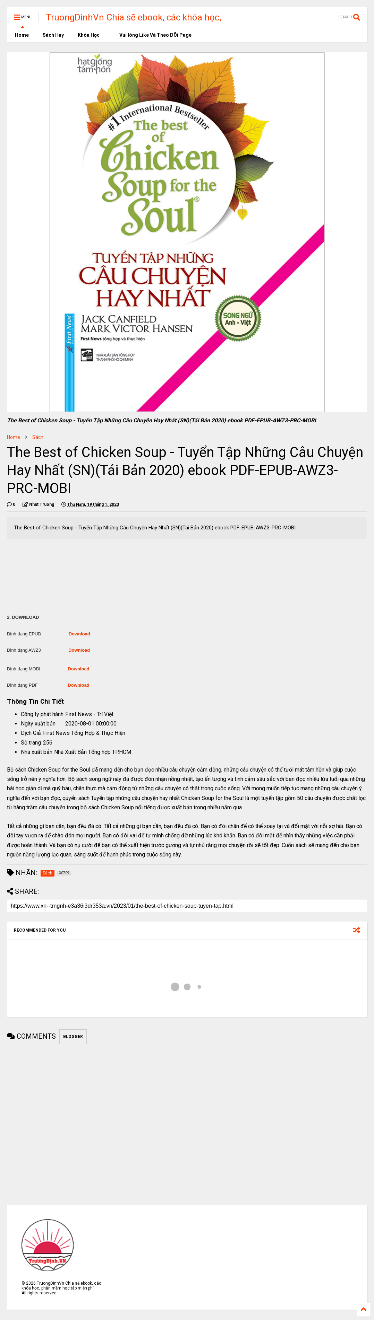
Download (79, 633)
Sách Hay (53, 35)
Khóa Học (89, 35)
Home (21, 35)
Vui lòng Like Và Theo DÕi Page (152, 35)
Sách (37, 437)
